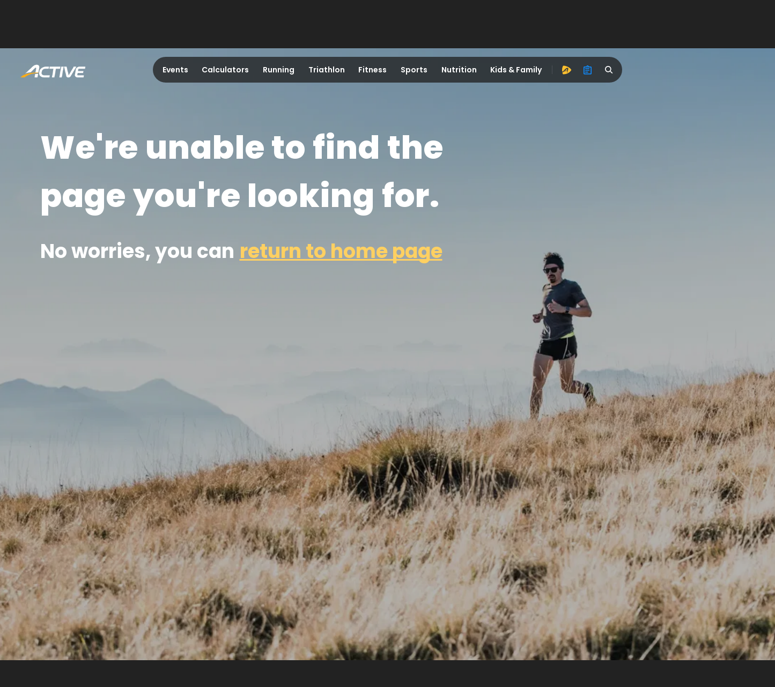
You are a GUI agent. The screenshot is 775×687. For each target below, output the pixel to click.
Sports (414, 69)
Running (278, 69)
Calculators (225, 69)
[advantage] (566, 69)
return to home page (341, 251)
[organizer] (587, 69)
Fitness (372, 69)
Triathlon (326, 69)
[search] (609, 69)
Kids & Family (516, 69)
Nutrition (459, 69)
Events (175, 69)
